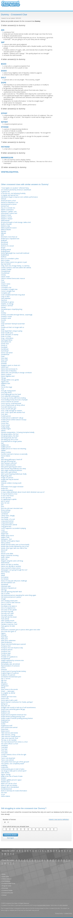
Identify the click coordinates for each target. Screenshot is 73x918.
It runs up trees (6, 497)
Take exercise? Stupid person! (10, 736)
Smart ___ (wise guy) (7, 691)
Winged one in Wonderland (10, 787)
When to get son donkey (9, 785)
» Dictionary (4, 888)
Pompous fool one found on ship (12, 648)
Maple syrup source (7, 535)
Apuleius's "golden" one (9, 211)
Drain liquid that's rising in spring (11, 331)
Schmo (3, 668)
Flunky (3, 385)
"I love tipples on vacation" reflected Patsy (15, 188)
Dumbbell (4, 347)
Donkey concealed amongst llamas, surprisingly (16, 315)
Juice (2, 506)
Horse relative (5, 456)
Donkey (3, 313)
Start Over (10, 838)
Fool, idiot (4, 414)
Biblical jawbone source (9, 228)
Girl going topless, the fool (9, 434)
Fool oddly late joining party (10, 396)
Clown (3, 282)
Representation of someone (10, 666)
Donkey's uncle (6, 318)
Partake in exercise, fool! (9, 624)
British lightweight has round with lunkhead (15, 253)
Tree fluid (4, 749)
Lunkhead (4, 532)
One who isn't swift (7, 613)
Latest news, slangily (8, 516)
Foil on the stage (6, 387)
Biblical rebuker (6, 230)
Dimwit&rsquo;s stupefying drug (11, 309)
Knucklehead (5, 512)
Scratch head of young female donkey (13, 671)
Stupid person (5, 720)
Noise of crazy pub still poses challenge (14, 581)
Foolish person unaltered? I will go (12, 418)
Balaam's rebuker (6, 219)
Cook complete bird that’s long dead (13, 295)
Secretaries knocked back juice (11, 677)
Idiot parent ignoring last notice (11, 467)
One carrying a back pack (9, 601)
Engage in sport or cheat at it (10, 365)
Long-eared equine (7, 523)
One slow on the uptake (9, 610)
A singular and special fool (9, 195)
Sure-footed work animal (9, 727)
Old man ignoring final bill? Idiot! (11, 592)
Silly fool (3, 680)
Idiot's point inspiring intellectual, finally (13, 474)
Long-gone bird (6, 526)
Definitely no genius (7, 302)
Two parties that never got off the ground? (15, 762)
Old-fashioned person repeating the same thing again (18, 595)
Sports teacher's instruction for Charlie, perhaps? (17, 702)
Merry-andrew (5, 543)
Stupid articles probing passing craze (13, 716)
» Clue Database (5, 881)
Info (2, 485)
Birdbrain (4, 240)
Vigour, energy (5, 774)
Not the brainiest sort (8, 583)
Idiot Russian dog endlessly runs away (13, 468)
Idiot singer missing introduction (11, 470)
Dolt (2, 311)
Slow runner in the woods (9, 689)
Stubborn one (5, 711)
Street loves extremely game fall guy (13, 709)
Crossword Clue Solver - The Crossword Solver (10, 5)
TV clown (4, 756)
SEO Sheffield (64, 905)
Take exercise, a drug (8, 735)
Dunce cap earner (7, 353)
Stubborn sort (5, 713)
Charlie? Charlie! (6, 269)
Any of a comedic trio (8, 208)
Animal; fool (5, 206)
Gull (2, 443)
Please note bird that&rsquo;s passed (13, 644)
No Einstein (5, 579)
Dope (3, 322)
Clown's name (5, 284)
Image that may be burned (9, 479)
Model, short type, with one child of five (14, 548)
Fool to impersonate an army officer (13, 405)
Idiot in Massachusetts (8, 465)
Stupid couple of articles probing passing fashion (17, 718)
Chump (3, 275)
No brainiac (5, 577)
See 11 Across (5, 678)
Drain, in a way (6, 336)
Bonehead (4, 244)
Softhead (4, 695)
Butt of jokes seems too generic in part (14, 262)
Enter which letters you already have (16, 826)
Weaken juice (5, 782)
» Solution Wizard (6, 879)
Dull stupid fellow (6, 340)
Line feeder (4, 517)
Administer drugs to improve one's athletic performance (19, 197)
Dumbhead (4, 349)
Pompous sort (5, 651)
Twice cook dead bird (8, 758)
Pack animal (5, 619)
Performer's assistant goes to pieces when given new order (20, 630)
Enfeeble (4, 363)
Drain (3, 329)
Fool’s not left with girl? (8, 409)
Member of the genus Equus (10, 541)
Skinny (3, 687)
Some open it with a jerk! (9, 700)
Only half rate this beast (9, 617)
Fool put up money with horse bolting (13, 398)
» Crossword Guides (7, 890)
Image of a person (7, 478)
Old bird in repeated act (8, 588)
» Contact (4, 895)
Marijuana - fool (6, 539)
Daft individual (5, 298)
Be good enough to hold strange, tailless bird (16, 222)
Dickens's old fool (7, 306)
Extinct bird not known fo (9, 369)
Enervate (4, 362)
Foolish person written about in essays (13, 420)
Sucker (3, 724)
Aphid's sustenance (7, 210)
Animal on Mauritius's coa (9, 202)
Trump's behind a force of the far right (13, 754)
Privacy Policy (59, 913)
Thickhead (4, 745)
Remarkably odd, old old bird (10, 664)
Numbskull (4, 584)
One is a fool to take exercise (10, 602)
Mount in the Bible (7, 554)
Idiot (2, 458)
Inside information (7, 490)
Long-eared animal (7, 521)
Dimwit (3, 307)
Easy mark (4, 360)
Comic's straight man (8, 291)
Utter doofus (5, 773)
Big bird (3, 231)
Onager (3, 599)
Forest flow (5, 423)
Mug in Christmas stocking (9, 555)
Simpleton (4, 684)
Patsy (3, 628)
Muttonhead (5, 563)
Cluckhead (4, 286)
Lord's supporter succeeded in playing (13, 528)
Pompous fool (5, 646)
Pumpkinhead (5, 659)
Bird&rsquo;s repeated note (10, 239)
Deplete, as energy (7, 304)
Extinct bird (4, 367)
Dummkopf (5, 351)
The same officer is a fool (9, 744)
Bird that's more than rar (9, 237)
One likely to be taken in (9, 606)
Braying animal (6, 249)
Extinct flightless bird (7, 376)
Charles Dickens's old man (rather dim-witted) (16, 268)
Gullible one (5, 445)
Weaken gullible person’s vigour (11, 780)
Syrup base (4, 729)
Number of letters (9, 819)
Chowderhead (5, 271)
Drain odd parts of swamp (9, 335)
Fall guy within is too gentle (10, 380)
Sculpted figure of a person (10, 673)
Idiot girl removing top (8, 461)
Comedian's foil (6, 287)
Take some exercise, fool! (9, 738)
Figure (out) (5, 382)
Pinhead (3, 635)
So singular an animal (8, 693)
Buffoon (3, 257)
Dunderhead (5, 354)
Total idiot (4, 747)
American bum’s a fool (8, 201)
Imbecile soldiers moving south (11, 483)
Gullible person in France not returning (13, 449)
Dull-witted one (6, 342)
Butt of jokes (5, 260)
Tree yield (4, 753)
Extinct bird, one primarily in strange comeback (16, 373)
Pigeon (3, 633)
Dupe (3, 356)
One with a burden (7, 615)
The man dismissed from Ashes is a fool (14, 742)
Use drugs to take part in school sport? (13, 771)
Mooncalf (4, 550)
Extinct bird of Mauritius (9, 371)
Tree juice (4, 751)
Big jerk (3, 233)
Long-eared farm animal (9, 525)
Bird (2, 235)
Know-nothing (5, 510)
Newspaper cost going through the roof (14, 570)
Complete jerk (5, 293)
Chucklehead (5, 273)
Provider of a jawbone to (9, 657)
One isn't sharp (6, 604)
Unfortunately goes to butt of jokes (12, 769)
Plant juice (4, 639)
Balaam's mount (6, 217)
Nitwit (3, 575)
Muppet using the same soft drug (12, 561)
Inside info (4, 488)
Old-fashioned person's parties (11, 597)
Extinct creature (6, 374)
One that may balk (7, 611)
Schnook (4, 669)
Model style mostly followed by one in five (15, 546)
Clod (2, 280)
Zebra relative (5, 796)
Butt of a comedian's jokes (10, 258)
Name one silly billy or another (11, 566)
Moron (3, 552)
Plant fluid (4, 637)
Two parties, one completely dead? (12, 764)
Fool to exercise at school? (10, 401)
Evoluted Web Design (44, 905)
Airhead (3, 199)
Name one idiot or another (10, 564)
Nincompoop (5, 572)
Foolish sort (5, 421)
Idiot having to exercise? (9, 463)
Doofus (3, 320)
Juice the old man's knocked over (12, 508)
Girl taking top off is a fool (9, 439)
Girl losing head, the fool (9, 438)
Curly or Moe (5, 296)
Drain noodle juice (7, 333)
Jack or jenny (5, 501)
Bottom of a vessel (7, 246)
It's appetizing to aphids (9, 499)
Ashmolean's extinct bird (9, 213)
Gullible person (6, 447)
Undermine (4, 767)
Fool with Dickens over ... (9, 407)
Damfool (4, 300)
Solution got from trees (8, 697)
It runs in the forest (7, 496)
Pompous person (6, 649)
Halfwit (3, 450)
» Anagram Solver (6, 886)
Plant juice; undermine (8, 640)
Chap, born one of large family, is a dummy (15, 266)
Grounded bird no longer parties (11, 441)
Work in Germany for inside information (14, 791)
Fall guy (3, 378)
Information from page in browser (12, 487)
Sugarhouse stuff (6, 726)
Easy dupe (4, 358)
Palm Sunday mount (7, 621)
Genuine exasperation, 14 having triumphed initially (17, 432)
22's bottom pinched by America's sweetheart (16, 190)
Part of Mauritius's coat (8, 622)
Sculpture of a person (8, 675)
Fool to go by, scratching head (11, 403)
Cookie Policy (68, 913)
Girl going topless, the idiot (10, 436)
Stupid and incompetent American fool (13, 715)
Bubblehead (5, 255)
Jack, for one (5, 503)
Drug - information (7, 338)
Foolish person (6, 416)
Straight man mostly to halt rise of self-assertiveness (18, 707)
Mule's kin (4, 559)
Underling (4, 765)
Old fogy (4, 590)
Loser (3, 530)
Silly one (3, 682)
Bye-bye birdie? (6, 264)
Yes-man (4, 792)
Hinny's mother (6, 452)
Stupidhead (4, 722)
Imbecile (3, 481)
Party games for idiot (8, 626)
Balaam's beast (6, 215)
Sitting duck (5, 686)
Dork (2, 325)
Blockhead (4, 242)
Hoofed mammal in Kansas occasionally (14, 454)
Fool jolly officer (6, 392)
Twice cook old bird (7, 760)
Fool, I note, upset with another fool (13, 412)
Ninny (3, 573)
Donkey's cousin (6, 316)
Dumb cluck (5, 344)
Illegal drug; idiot (6, 476)
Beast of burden (6, 224)
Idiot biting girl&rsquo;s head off (11, 459)
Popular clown (5, 655)
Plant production (6, 642)
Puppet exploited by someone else (12, 660)
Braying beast (5, 251)
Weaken (3, 778)
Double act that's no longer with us (12, 327)
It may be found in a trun (9, 494)
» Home (3, 874)
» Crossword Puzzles (7, 893)
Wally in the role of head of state (12, 776)
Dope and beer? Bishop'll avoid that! (13, 324)
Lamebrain (4, 514)
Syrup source (5, 731)
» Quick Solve (5, 876)
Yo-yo (3, 794)
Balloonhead (5, 220)
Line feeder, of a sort (8, 519)
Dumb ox (4, 345)
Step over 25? (5, 706)
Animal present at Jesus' (9, 204)
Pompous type (6, 653)
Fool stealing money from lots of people (14, 400)
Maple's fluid (5, 537)
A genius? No (5, 191)
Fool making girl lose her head (11, 394)
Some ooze (5, 698)
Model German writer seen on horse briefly (15, 544)
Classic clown (5, 277)
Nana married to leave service (11, 568)
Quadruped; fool (6, 662)
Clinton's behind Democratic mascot (13, 278)
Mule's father (5, 557)
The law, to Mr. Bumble (8, 740)
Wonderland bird (6, 789)
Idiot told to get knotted (9, 472)
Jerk (2, 505)
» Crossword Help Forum (8, 883)
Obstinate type (6, 586)
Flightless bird (5, 383)
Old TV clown (5, 593)
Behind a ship (5, 226)
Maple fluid (4, 534)
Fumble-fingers (6, 429)
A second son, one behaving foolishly (13, 193)
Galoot (3, 430)
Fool (2, 389)
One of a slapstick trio (8, 608)
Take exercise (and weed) (9, 733)
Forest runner (5, 425)
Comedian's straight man (9, 289)
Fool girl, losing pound (8, 391)
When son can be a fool (9, 783)
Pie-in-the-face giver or (8, 631)
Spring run (4, 704)
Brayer (3, 248)
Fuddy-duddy (5, 427)
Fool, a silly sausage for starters (11, 411)
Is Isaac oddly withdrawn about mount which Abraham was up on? (23, 492)
